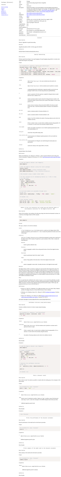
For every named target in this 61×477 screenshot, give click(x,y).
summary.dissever (4, 14)
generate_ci (3, 10)
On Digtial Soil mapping (50, 292)
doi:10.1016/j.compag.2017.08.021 (47, 11)
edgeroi (2, 9)
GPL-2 (28, 16)
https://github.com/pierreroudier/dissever (34, 13)
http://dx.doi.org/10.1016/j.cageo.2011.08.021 (51, 157)
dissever (2, 8)
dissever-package (4, 6)
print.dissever (4, 13)
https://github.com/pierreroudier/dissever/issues (36, 14)
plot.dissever (3, 12)
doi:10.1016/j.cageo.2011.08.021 (48, 10)
